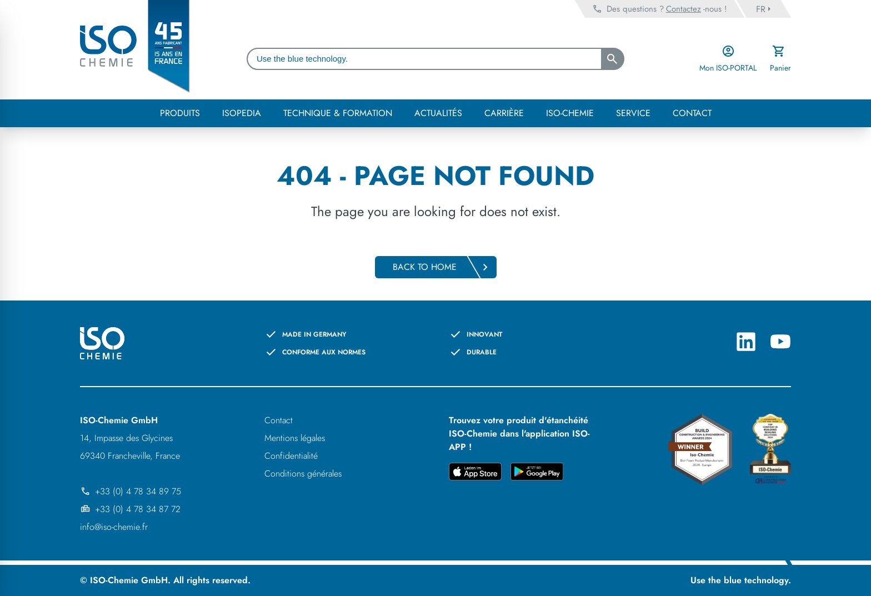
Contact (278, 420)
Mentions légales (294, 438)
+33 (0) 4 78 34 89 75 (130, 491)
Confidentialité (291, 455)
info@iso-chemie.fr (114, 526)
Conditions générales (303, 473)
